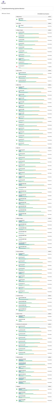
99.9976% (49, 154)
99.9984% (49, 207)
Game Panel (18, 23)
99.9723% (49, 393)
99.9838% (49, 195)
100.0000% (50, 33)
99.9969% (49, 117)
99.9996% (49, 102)
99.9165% (49, 188)
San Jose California (19, 251)
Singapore (18, 386)
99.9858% (49, 316)
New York (18, 147)
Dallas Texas (18, 84)
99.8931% (49, 81)
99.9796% (49, 162)
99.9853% (49, 258)
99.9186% (49, 214)
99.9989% (49, 63)
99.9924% (49, 210)
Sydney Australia (19, 357)
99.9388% (49, 73)
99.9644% (49, 177)
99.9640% (49, 99)
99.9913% (49, 389)
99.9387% (49, 184)
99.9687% (49, 203)
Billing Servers (19, 16)
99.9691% (49, 254)
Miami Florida (19, 70)
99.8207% (49, 150)
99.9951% (49, 261)
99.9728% (49, 169)
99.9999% (49, 19)
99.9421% (49, 180)
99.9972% (49, 26)
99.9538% (49, 77)
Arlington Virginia (19, 30)
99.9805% (49, 158)
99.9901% (49, 199)
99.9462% (49, 396)
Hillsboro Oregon (19, 218)
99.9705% (49, 91)
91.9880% (49, 66)
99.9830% (49, 192)
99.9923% (49, 87)
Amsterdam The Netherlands (21, 324)
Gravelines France (19, 295)
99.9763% (49, 165)
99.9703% (49, 330)
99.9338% (49, 334)
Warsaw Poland (19, 313)
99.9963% (49, 327)
